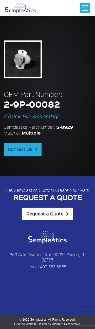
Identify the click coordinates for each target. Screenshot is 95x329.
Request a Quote (45, 214)
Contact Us (20, 149)
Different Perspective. (66, 324)
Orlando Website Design (30, 324)
